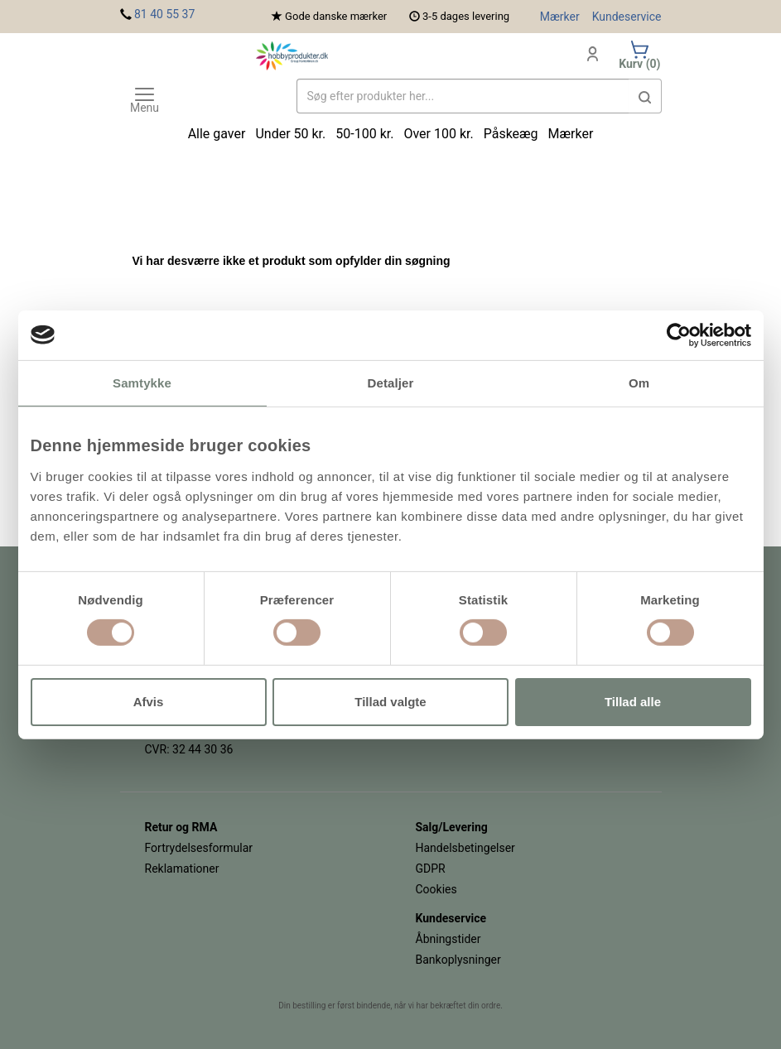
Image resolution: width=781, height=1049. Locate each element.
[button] (645, 96)
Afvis (148, 702)
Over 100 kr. (438, 134)
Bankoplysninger (458, 959)
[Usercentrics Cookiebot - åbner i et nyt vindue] (678, 334)
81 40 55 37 (164, 14)
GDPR (431, 868)
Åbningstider (448, 939)
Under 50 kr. (290, 134)
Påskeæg (511, 134)
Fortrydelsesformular (199, 847)
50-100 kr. (364, 134)
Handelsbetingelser (465, 847)
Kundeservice (627, 16)
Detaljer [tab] (391, 382)
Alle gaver (217, 134)
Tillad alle (633, 702)
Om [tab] (639, 382)
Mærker (560, 16)
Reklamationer (182, 868)
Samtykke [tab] (142, 382)
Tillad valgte (390, 702)
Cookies (436, 889)
